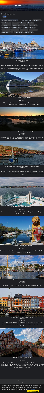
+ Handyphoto (6, 22)
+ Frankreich (6, 30)
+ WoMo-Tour (37, 20)
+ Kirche (24, 25)
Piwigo (22, 382)
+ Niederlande (19, 32)
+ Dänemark (16, 25)
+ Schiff (22, 22)
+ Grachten (24, 30)
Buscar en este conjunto (11, 20)
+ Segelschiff (6, 27)
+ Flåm (32, 27)
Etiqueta (10, 14)
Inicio (5, 14)
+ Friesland (15, 30)
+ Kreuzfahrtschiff (7, 32)
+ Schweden (33, 25)
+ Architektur (6, 25)
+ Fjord (25, 27)
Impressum (22, 384)
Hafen (4, 16)
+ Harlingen (33, 30)
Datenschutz (22, 386)
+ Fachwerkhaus (16, 27)
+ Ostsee (15, 22)
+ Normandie (29, 32)
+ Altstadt (30, 22)
